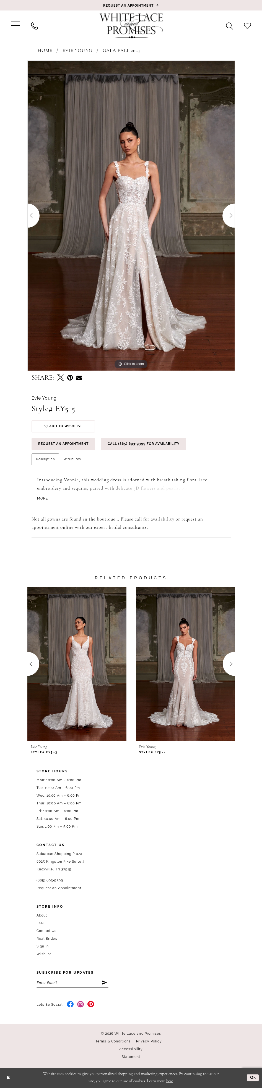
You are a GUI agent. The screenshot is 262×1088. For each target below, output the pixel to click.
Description (45, 459)
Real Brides (47, 939)
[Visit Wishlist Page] (247, 25)
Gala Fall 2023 (121, 50)
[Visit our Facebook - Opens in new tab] (70, 1004)
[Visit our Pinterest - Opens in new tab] (90, 1004)
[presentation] (76, 664)
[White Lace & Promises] (131, 25)
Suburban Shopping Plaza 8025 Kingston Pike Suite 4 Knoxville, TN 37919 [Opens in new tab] (61, 861)
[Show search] (229, 25)
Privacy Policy (149, 1041)
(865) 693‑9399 (50, 880)
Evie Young (77, 50)
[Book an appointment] (131, 5)
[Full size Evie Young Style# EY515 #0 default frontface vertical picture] (131, 216)
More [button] (42, 499)
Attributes (72, 459)
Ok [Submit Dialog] (253, 1077)
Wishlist (44, 954)
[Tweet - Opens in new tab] (60, 378)
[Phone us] (34, 25)
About (42, 915)
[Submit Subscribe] (105, 982)
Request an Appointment (63, 444)
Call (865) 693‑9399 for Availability (144, 444)
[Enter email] (72, 982)
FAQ (40, 923)
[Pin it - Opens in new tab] (70, 378)
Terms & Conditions (113, 1041)
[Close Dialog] (8, 1078)
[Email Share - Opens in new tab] (79, 378)
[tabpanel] (131, 216)
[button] (15, 26)
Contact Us (47, 931)
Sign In (43, 946)
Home (45, 50)
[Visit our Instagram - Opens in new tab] (80, 1004)
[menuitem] (15, 26)
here (169, 1081)
